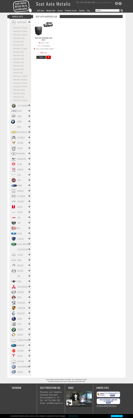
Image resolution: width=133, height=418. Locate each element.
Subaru (21, 345)
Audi (19, 110)
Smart (20, 334)
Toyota (20, 361)
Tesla (20, 356)
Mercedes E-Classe (20, 48)
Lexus (20, 254)
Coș (88, 10)
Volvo (20, 372)
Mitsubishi (22, 286)
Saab (19, 318)
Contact (82, 10)
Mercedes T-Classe (20, 82)
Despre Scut (50, 10)
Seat (19, 324)
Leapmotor (22, 249)
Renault (21, 313)
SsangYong (22, 340)
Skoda (20, 329)
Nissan (20, 292)
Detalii (41, 57)
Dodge (20, 169)
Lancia (20, 238)
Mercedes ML (18, 72)
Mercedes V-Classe (20, 86)
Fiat (19, 180)
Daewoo (21, 153)
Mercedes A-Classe (20, 27)
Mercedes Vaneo (19, 89)
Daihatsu (21, 158)
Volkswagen (23, 366)
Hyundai (21, 196)
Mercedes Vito (18, 96)
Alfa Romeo (22, 105)
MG (18, 276)
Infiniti (20, 201)
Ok (117, 416)
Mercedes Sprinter (20, 79)
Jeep (19, 222)
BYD (19, 126)
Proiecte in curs (71, 10)
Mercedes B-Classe (20, 31)
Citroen (21, 137)
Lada (19, 233)
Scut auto (40, 10)
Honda (20, 190)
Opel (19, 297)
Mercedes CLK (18, 45)
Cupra (20, 142)
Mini (19, 281)
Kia (18, 228)
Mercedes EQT (18, 51)
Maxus (20, 265)
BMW (19, 121)
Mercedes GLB (18, 58)
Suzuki (20, 350)
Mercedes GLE (18, 65)
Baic (19, 116)
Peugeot (21, 302)
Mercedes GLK (18, 69)
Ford (19, 185)
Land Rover (22, 244)
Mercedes (22, 22)
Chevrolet (22, 132)
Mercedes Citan (19, 38)
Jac (18, 217)
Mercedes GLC (18, 62)
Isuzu (20, 206)
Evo (19, 174)
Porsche (21, 308)
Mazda (20, 270)
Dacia (20, 148)
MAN (19, 260)
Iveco (20, 212)
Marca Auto (17, 16)
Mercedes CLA (18, 41)
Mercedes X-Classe (20, 100)
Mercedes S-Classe (20, 76)
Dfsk (19, 164)
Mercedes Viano (19, 93)
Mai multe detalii (73, 416)
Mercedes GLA (18, 55)
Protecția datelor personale (106, 406)
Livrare (60, 10)
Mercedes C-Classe (20, 34)
